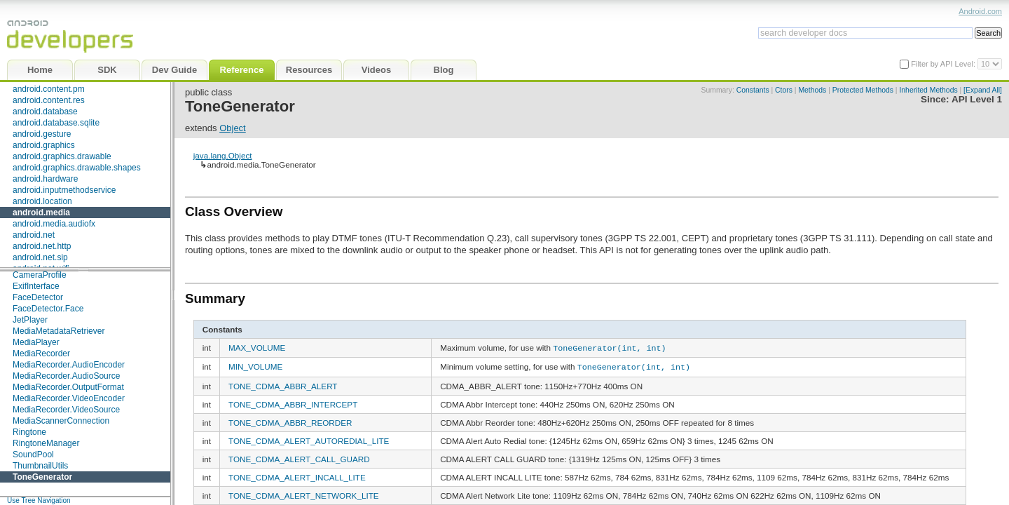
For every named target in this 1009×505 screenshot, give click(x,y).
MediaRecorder (41, 353)
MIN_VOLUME (255, 365)
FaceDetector (38, 297)
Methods (812, 90)
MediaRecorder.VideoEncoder (69, 398)
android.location (42, 201)
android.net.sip (40, 257)
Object (232, 128)
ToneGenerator (42, 477)
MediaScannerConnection (61, 421)
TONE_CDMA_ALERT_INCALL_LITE (297, 475)
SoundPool (33, 454)
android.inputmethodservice (64, 190)
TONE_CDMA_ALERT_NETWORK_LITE (303, 493)
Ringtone (29, 432)
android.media (41, 212)
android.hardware (45, 179)
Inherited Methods (928, 90)
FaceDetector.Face (48, 309)
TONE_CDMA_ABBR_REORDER (290, 420)
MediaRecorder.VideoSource (66, 410)
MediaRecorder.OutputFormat (68, 387)
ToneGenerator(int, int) (609, 347)
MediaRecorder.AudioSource (66, 376)
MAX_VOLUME (256, 347)
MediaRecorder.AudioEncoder (69, 365)
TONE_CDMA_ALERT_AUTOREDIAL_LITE (308, 438)
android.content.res (49, 100)
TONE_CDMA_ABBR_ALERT (282, 384)
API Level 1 (977, 99)
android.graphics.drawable (62, 156)
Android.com (980, 11)
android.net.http (42, 246)
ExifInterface (36, 286)
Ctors (783, 90)
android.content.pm (49, 89)
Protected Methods (862, 90)
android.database (45, 111)
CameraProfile (40, 275)
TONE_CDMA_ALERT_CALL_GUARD (299, 457)
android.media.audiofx (54, 224)
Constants (752, 90)
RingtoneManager (46, 443)
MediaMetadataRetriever (58, 331)
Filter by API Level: (944, 64)
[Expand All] (982, 90)
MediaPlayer (36, 342)
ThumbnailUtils (40, 466)
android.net (34, 235)
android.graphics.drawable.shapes (77, 168)
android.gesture (42, 134)
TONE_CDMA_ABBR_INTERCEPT (292, 402)
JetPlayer (30, 320)
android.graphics (44, 145)
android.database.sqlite (56, 123)
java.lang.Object (222, 155)
